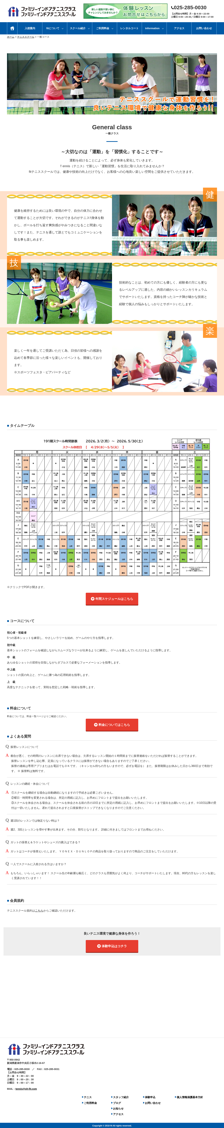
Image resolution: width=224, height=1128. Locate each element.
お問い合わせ (204, 28)
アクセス (179, 28)
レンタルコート (129, 28)
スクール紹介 (78, 28)
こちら (39, 909)
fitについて (52, 28)
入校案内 (30, 28)
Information (152, 28)
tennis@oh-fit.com (26, 1088)
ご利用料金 (102, 28)
